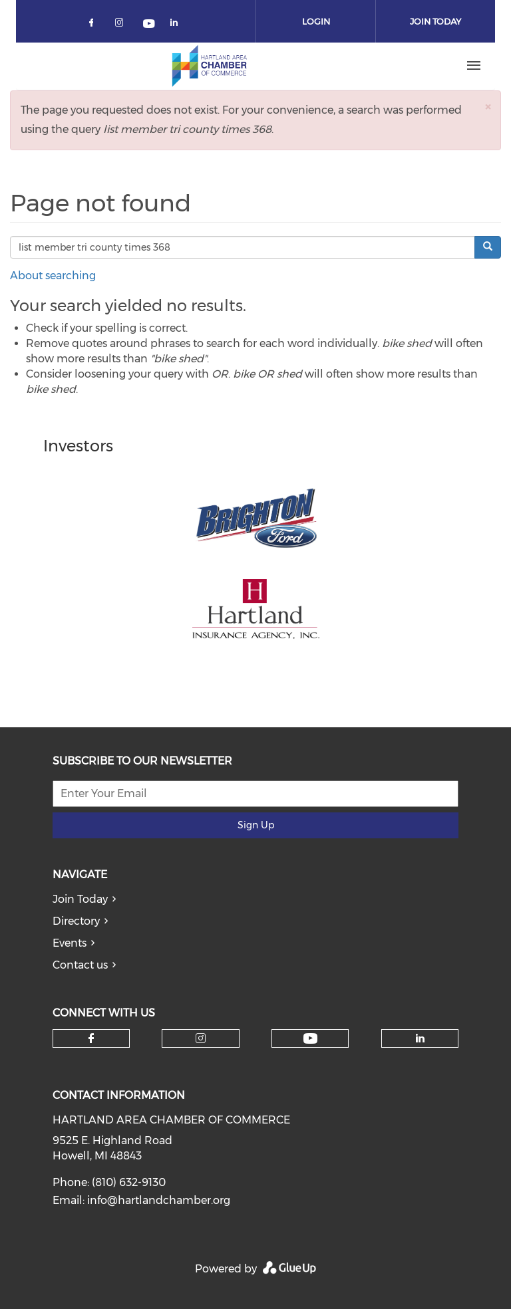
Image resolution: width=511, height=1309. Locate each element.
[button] (487, 107)
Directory (76, 921)
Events (69, 943)
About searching (53, 275)
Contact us (80, 965)
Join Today (80, 899)
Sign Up (256, 825)
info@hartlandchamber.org (158, 1200)
